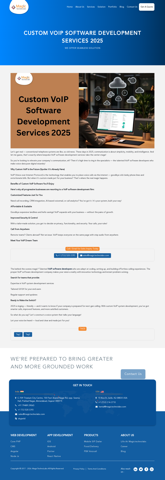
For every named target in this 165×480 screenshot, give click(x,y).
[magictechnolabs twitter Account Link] (141, 470)
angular (14, 451)
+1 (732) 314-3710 (107, 402)
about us (79, 7)
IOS (49, 442)
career (124, 447)
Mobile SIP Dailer (93, 442)
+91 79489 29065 (26, 406)
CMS (13, 447)
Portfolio (112, 7)
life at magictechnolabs (133, 442)
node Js (15, 456)
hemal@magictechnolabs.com (112, 407)
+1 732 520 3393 (26, 410)
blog (123, 451)
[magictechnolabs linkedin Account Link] (135, 470)
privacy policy (78, 469)
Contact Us (132, 7)
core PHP (16, 442)
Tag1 (18, 334)
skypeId (21, 419)
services (91, 7)
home (70, 7)
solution (101, 7)
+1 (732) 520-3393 (65, 256)
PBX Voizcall (90, 451)
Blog (122, 7)
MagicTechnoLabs (39, 469)
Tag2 (28, 334)
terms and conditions (97, 469)
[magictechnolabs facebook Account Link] (146, 470)
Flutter (51, 451)
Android (51, 447)
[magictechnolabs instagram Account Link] (151, 470)
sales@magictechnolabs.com (94, 256)
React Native (54, 456)
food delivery (91, 447)
